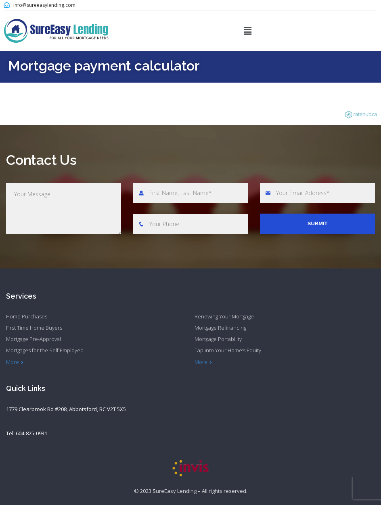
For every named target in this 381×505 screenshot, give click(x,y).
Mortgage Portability (218, 339)
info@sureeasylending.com (44, 5)
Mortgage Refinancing (220, 327)
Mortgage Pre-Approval (33, 339)
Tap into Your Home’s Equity (228, 350)
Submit (318, 223)
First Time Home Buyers (34, 327)
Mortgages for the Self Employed (45, 350)
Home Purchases (26, 316)
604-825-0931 (31, 433)
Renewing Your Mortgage (224, 316)
